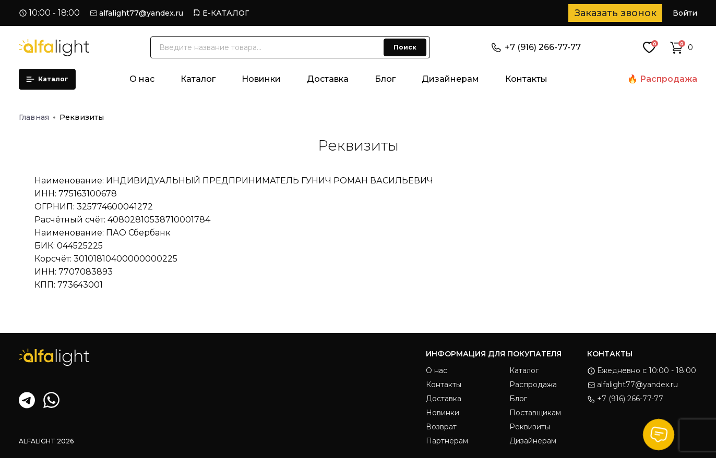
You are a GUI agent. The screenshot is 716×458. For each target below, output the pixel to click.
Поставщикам (535, 412)
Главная (37, 117)
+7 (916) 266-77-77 (536, 47)
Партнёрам (447, 440)
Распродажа (668, 79)
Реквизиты (529, 426)
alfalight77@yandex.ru (141, 13)
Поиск (404, 47)
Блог (385, 79)
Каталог (47, 79)
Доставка (328, 79)
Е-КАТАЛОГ (225, 13)
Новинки (261, 79)
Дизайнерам (450, 79)
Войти (685, 13)
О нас (141, 79)
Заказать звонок (616, 13)
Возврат (441, 426)
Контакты (526, 79)
